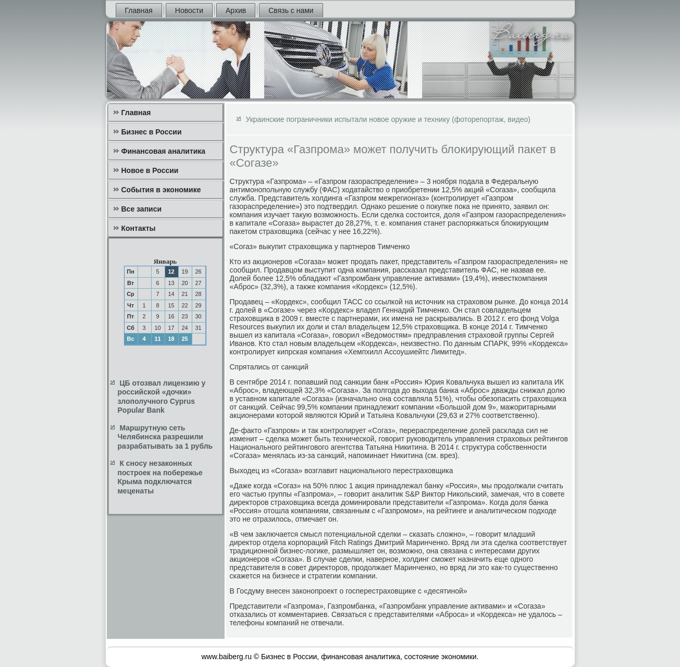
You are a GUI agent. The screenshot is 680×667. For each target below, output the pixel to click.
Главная (139, 10)
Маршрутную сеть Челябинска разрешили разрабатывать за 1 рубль (165, 437)
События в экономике (161, 190)
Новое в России (150, 170)
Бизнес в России (151, 132)
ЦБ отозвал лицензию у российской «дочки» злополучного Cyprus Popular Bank (162, 397)
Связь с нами (290, 10)
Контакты (138, 228)
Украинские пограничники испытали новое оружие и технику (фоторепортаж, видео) (387, 119)
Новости (189, 10)
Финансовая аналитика (163, 151)
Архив (236, 10)
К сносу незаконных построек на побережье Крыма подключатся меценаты (160, 477)
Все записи (141, 209)
